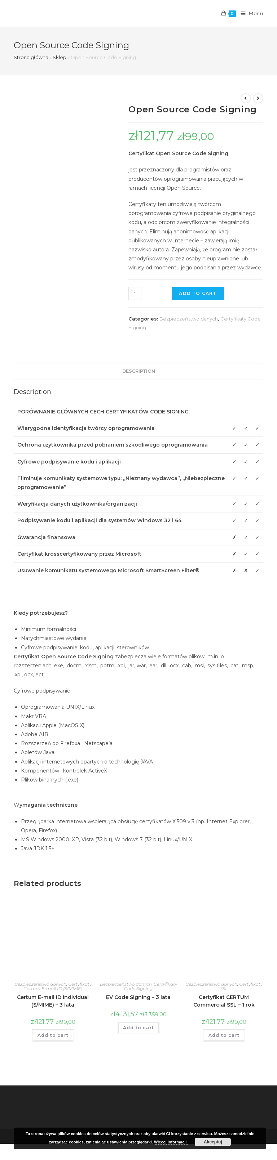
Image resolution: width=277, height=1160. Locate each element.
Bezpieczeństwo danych (188, 319)
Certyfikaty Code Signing (150, 986)
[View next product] (258, 98)
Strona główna (31, 57)
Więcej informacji (171, 1142)
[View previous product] (246, 98)
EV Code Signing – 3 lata (138, 997)
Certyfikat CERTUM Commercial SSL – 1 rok (224, 1001)
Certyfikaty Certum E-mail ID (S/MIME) (57, 986)
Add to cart (197, 293)
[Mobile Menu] (249, 13)
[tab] (139, 371)
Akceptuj (213, 1142)
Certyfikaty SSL (241, 986)
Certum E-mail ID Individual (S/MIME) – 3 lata (53, 1001)
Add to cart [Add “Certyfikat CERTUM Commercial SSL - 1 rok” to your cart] (223, 1035)
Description (138, 371)
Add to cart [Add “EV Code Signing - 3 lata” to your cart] (138, 1027)
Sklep (59, 57)
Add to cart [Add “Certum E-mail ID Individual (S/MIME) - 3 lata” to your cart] (53, 1035)
